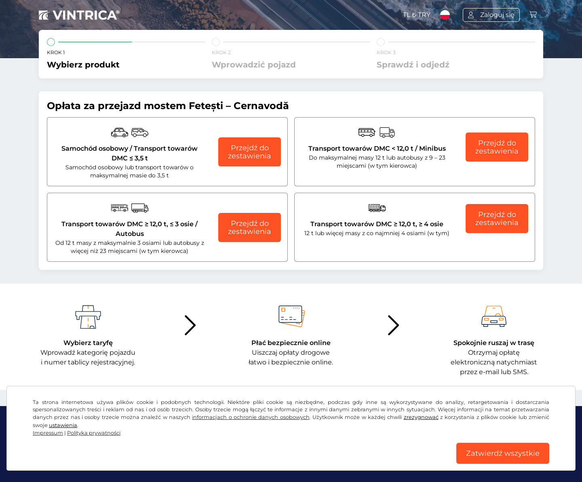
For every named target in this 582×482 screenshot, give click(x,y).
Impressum (48, 433)
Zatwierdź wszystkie (503, 453)
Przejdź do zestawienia (249, 151)
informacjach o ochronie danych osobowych (250, 417)
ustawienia (63, 425)
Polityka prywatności (93, 433)
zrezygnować (421, 417)
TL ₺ (416, 15)
